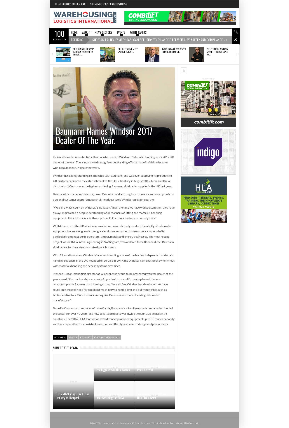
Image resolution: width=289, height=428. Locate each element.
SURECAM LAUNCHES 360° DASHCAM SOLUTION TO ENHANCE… (83, 52)
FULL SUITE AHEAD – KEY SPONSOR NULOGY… (127, 50)
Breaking (77, 39)
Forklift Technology (107, 337)
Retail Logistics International (70, 4)
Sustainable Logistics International (108, 4)
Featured (85, 337)
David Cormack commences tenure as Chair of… (174, 50)
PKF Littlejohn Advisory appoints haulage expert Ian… (218, 52)
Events (73, 337)
